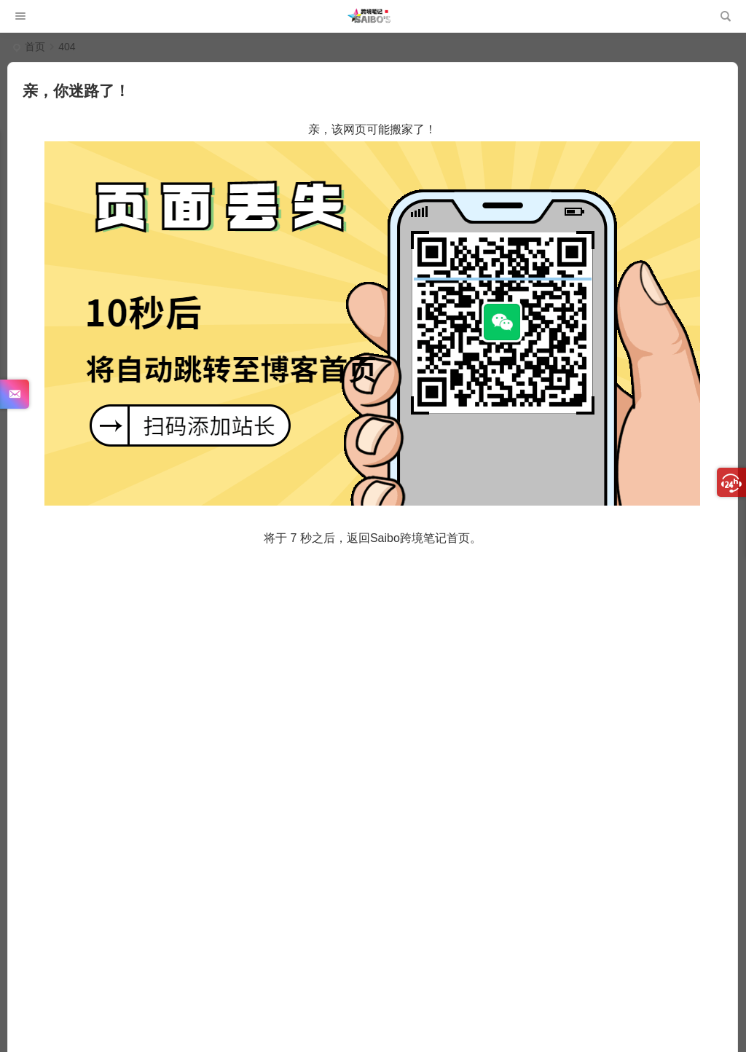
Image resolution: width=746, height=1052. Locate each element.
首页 (35, 46)
